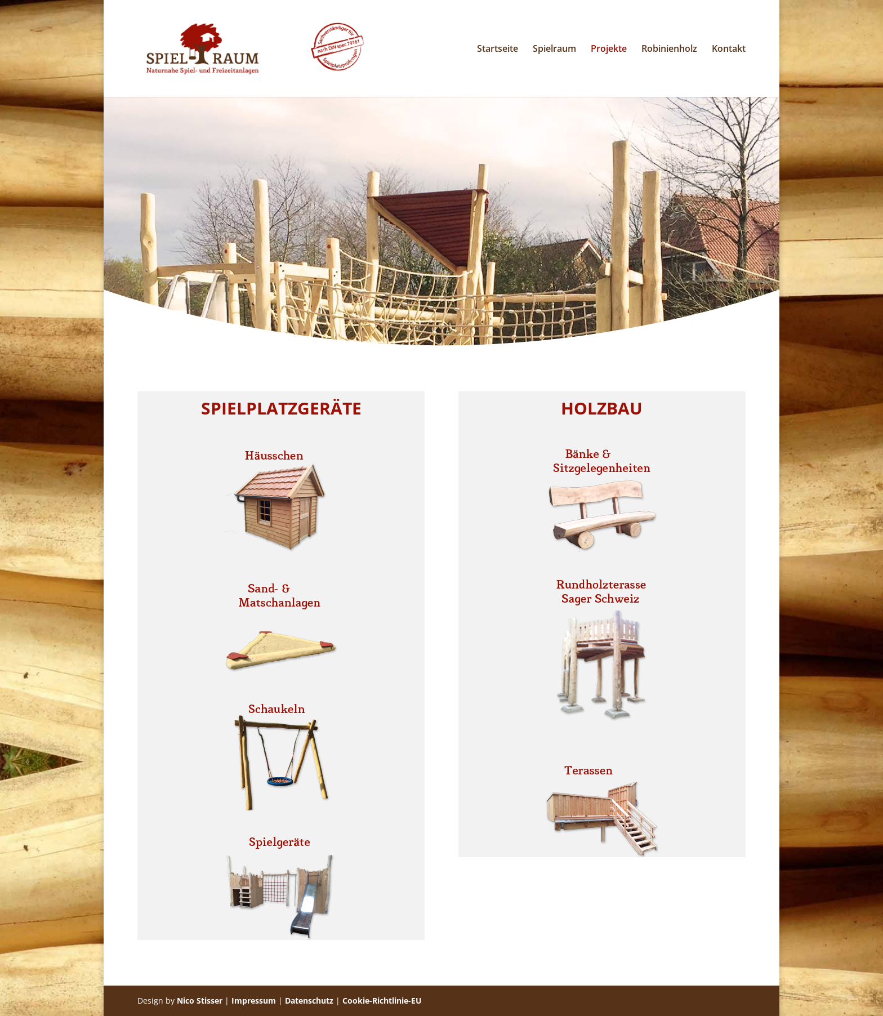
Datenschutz (309, 1000)
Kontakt (729, 49)
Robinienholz (669, 49)
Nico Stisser (199, 1000)
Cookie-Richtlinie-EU (382, 1000)
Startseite (497, 49)
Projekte (609, 49)
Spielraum (554, 49)
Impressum (253, 1000)
